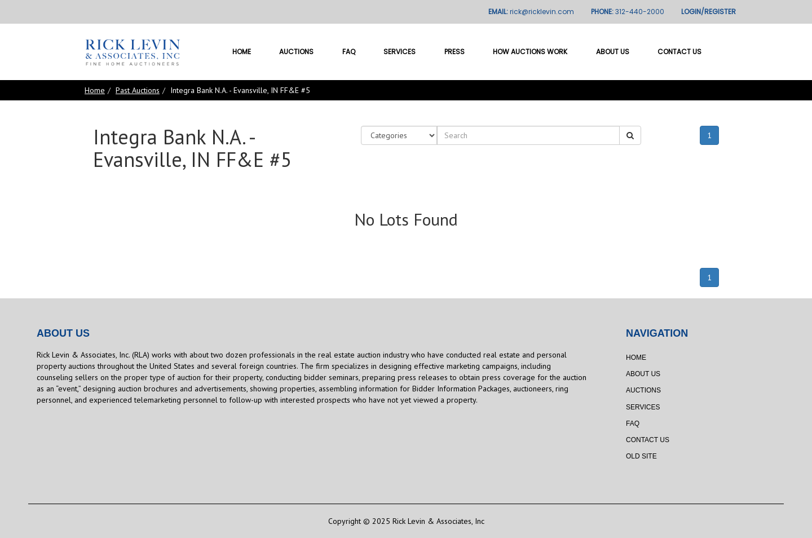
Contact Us (679, 51)
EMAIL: (531, 11)
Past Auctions (138, 90)
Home (241, 51)
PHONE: (627, 11)
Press (454, 51)
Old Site (641, 456)
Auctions (296, 51)
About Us (612, 51)
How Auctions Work (530, 51)
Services (399, 51)
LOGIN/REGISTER (708, 11)
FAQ (348, 51)
